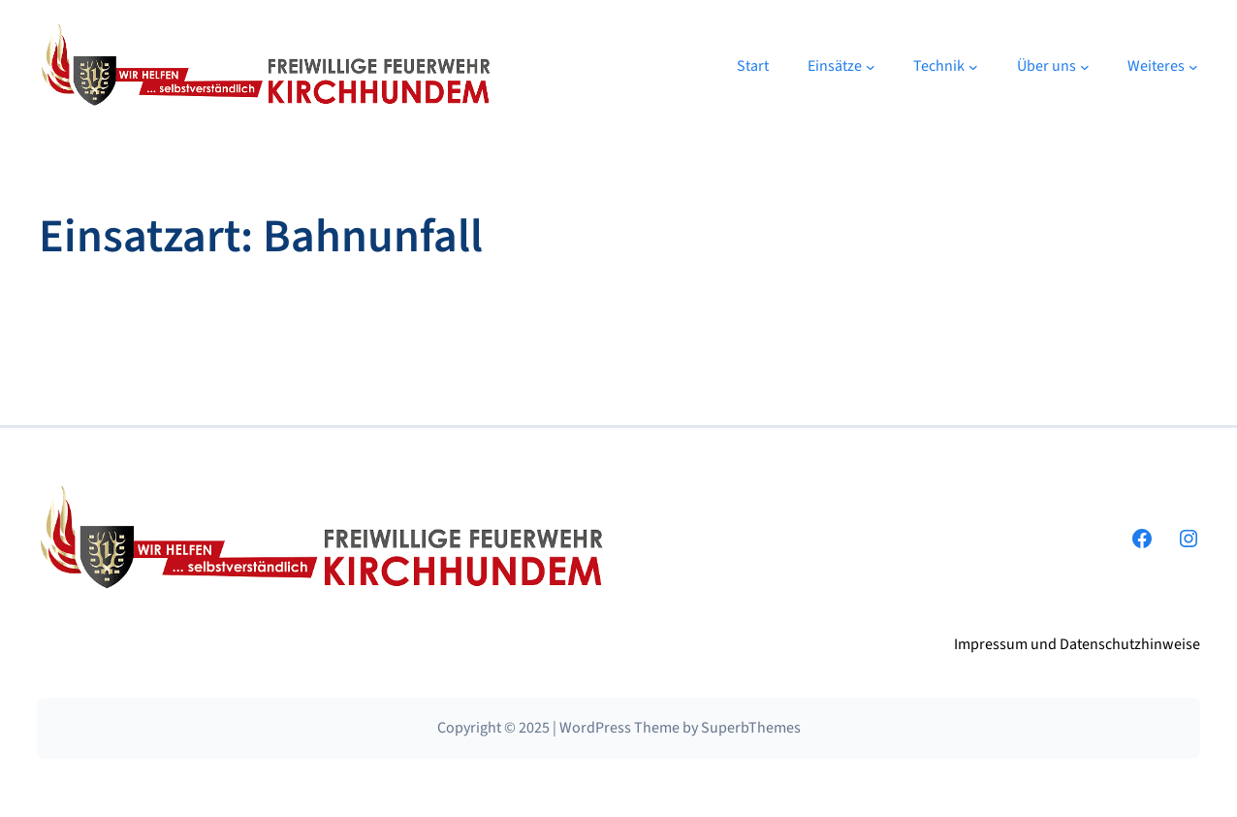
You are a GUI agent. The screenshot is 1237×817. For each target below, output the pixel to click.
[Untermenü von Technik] (973, 66)
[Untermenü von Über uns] (1085, 66)
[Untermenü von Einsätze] (870, 66)
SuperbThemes (751, 727)
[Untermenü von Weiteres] (1193, 66)
